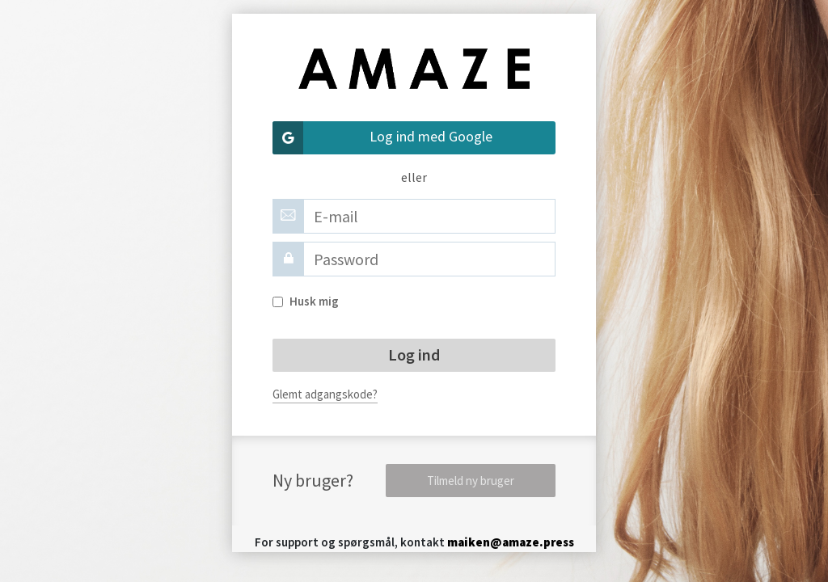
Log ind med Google (382, 137)
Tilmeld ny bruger (470, 480)
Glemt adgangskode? (325, 394)
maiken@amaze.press (510, 542)
